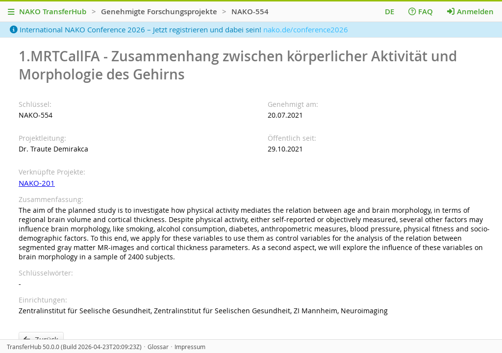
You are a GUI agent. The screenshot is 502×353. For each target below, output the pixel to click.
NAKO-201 (37, 183)
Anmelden (470, 11)
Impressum (190, 347)
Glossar (158, 347)
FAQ (420, 11)
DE (389, 11)
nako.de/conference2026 (305, 29)
